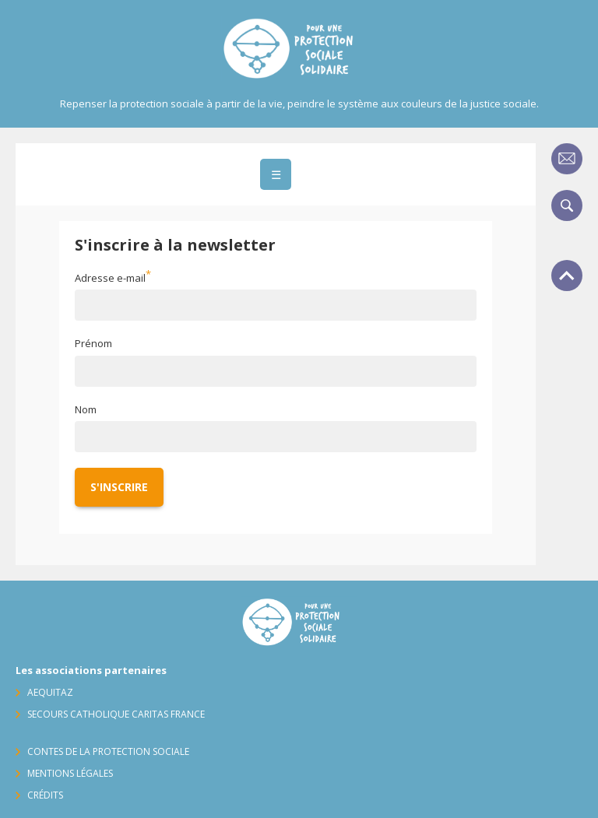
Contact (566, 158)
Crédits (45, 795)
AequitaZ (50, 692)
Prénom (93, 343)
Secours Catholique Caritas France (116, 714)
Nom (86, 409)
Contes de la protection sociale (108, 751)
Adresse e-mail (110, 278)
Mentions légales (70, 773)
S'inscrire (119, 486)
